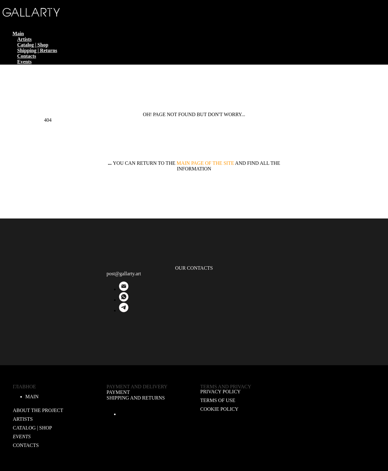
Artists (24, 39)
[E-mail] (123, 289)
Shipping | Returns (37, 50)
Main (18, 33)
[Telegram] (123, 310)
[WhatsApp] (123, 299)
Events (24, 61)
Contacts (26, 56)
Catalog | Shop (32, 44)
